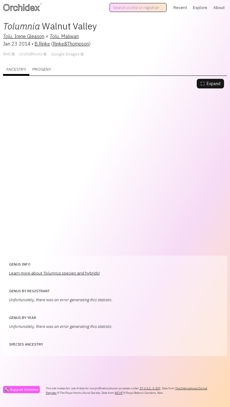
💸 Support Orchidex (21, 389)
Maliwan (64, 36)
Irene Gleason (23, 36)
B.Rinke (42, 44)
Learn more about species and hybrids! (54, 273)
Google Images (65, 54)
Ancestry (16, 69)
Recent (180, 7)
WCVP (119, 393)
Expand (210, 83)
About (219, 7)
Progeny (41, 69)
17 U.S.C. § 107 (150, 388)
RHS (7, 54)
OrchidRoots (31, 54)
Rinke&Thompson (71, 44)
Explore (200, 7)
